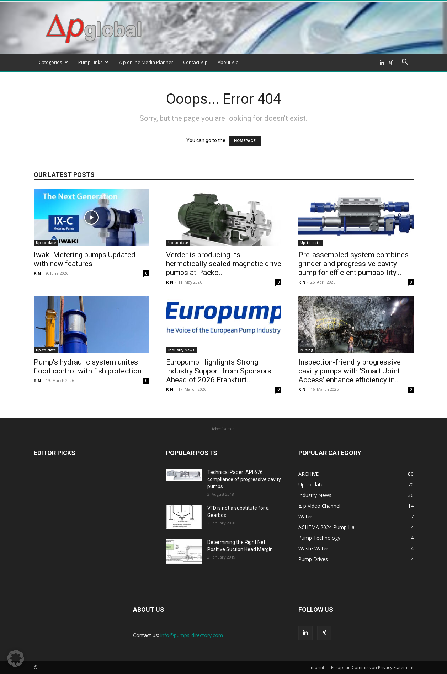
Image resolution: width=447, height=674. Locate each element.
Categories (53, 62)
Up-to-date (46, 242)
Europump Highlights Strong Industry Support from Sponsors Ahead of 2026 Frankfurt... (218, 371)
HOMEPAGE (244, 141)
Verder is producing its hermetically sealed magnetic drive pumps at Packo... (223, 263)
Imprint (317, 667)
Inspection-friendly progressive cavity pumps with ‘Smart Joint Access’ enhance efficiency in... (349, 371)
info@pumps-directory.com (191, 635)
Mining (306, 349)
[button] (405, 62)
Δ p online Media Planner (146, 62)
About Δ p (228, 62)
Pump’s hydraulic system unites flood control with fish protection (88, 366)
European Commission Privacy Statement (372, 667)
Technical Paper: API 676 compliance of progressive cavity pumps (244, 479)
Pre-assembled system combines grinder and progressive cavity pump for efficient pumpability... (353, 263)
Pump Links (93, 62)
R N (37, 273)
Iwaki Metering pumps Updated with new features (84, 259)
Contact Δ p (195, 62)
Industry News (181, 349)
